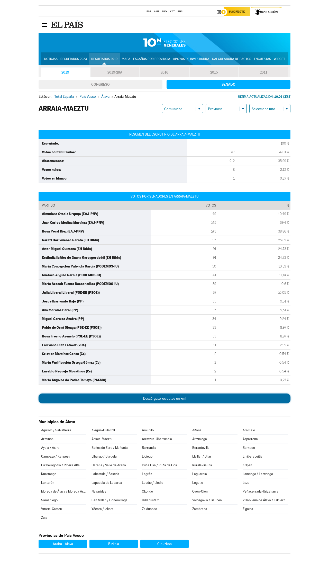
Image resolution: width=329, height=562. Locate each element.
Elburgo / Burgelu (104, 457)
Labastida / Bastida (105, 475)
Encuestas (262, 59)
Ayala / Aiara (50, 448)
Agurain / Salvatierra (56, 431)
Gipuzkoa (164, 544)
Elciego (147, 457)
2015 (214, 73)
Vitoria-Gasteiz (51, 510)
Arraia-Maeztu (102, 440)
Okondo (147, 492)
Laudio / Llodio (152, 483)
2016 (164, 73)
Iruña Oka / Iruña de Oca (159, 466)
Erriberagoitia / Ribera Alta (60, 466)
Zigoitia (248, 510)
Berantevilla (200, 448)
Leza (246, 483)
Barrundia (149, 448)
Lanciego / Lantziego (258, 475)
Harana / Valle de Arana (109, 466)
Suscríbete (238, 12)
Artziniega (199, 440)
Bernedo (249, 448)
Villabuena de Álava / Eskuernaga (265, 501)
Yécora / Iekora (103, 510)
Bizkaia (113, 544)
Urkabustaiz (150, 501)
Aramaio (249, 431)
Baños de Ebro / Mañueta (110, 448)
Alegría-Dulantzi (103, 431)
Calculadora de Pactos (231, 59)
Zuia (44, 518)
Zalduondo (149, 510)
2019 (65, 73)
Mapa (126, 59)
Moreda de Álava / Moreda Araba (63, 492)
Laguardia (199, 475)
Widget (279, 59)
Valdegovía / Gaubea (207, 501)
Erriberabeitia (252, 457)
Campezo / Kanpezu (55, 457)
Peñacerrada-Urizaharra (260, 492)
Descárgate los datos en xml (164, 399)
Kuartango (48, 475)
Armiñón (47, 440)
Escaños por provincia (151, 59)
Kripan (247, 466)
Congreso (100, 85)
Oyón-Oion (200, 492)
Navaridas (99, 492)
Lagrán (147, 475)
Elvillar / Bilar (201, 457)
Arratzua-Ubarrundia (157, 440)
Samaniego (49, 501)
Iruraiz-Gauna (202, 466)
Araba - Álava (63, 544)
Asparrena (250, 440)
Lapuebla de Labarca (107, 483)
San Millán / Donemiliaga (109, 501)
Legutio (197, 483)
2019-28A (115, 73)
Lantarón (47, 483)
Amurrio (148, 431)
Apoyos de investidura (191, 59)
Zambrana (199, 510)
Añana (197, 431)
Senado (228, 85)
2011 (264, 73)
